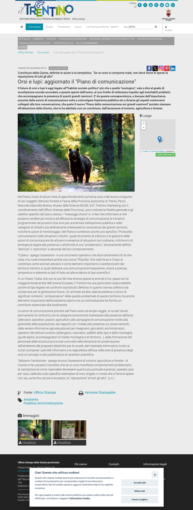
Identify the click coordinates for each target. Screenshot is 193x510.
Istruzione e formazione (73, 39)
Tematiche (64, 26)
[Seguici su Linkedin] (161, 5)
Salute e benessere (87, 43)
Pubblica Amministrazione (43, 403)
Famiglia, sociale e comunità (34, 43)
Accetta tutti (140, 482)
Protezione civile (63, 43)
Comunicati (34, 26)
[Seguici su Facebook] (139, 5)
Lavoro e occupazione (149, 39)
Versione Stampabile (100, 392)
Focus (78, 26)
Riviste (49, 26)
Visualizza (27, 442)
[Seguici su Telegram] (167, 5)
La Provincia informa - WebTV (102, 26)
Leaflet (145, 151)
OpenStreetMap (157, 151)
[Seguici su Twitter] (145, 5)
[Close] (155, 474)
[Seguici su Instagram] (156, 5)
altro (22, 47)
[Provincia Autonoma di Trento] (168, 14)
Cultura (51, 39)
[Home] (22, 27)
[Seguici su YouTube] (150, 5)
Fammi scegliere (140, 499)
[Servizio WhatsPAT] (173, 5)
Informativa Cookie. (80, 498)
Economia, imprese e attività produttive (112, 39)
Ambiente (38, 39)
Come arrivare (165, 154)
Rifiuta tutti (139, 491)
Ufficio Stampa (25, 52)
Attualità (24, 39)
